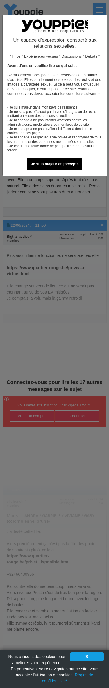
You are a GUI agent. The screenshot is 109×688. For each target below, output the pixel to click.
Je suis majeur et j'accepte (54, 164)
